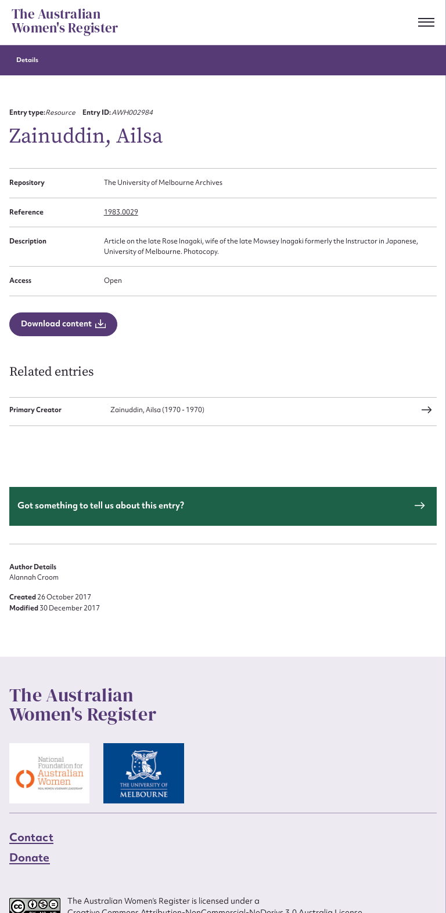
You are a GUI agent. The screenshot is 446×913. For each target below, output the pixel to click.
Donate (29, 857)
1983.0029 (121, 212)
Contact (31, 837)
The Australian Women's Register (65, 21)
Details (27, 60)
